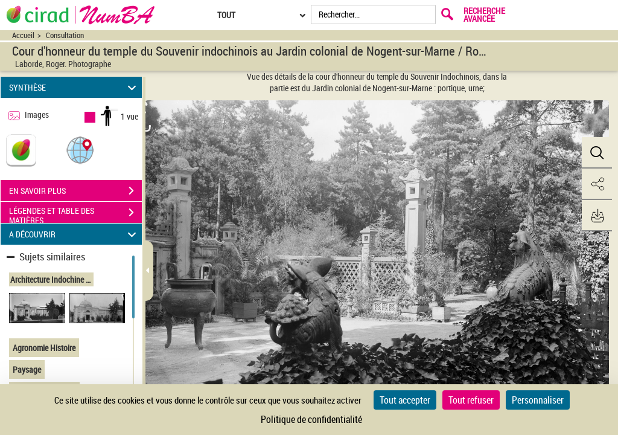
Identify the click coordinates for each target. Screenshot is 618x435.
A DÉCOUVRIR (74, 234)
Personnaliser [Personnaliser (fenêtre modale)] (538, 400)
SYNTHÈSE (74, 87)
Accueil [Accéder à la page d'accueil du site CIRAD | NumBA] (23, 35)
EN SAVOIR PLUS (75, 190)
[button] (80, 149)
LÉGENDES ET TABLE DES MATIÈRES (75, 214)
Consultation (65, 35)
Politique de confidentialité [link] (311, 419)
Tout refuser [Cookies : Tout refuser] (471, 400)
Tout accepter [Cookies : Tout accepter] (405, 400)
